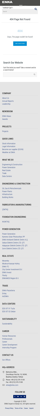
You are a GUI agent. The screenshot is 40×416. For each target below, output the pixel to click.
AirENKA (5, 296)
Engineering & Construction (12, 164)
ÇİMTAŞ (5, 209)
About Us (5, 98)
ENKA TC (5, 266)
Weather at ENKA (8, 152)
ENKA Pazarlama (8, 290)
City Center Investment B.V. (12, 269)
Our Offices (6, 360)
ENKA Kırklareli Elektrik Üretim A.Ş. (15, 240)
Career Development (9, 345)
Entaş (4, 293)
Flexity (4, 275)
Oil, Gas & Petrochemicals (11, 188)
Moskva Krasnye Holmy (11, 263)
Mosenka (5, 261)
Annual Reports (8, 101)
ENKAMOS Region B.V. (10, 278)
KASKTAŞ (5, 222)
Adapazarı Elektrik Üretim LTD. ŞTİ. (15, 245)
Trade (4, 173)
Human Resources (9, 336)
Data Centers (7, 176)
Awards (5, 119)
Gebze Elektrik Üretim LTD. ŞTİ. (13, 243)
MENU (23, 6)
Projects (5, 131)
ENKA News (6, 116)
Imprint (31, 408)
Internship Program (9, 347)
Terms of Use (19, 408)
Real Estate (6, 170)
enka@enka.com (12, 385)
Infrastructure (7, 194)
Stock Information (9, 143)
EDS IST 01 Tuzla (8, 308)
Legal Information (8, 146)
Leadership (6, 104)
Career (4, 342)
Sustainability (7, 324)
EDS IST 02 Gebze (8, 311)
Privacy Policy (9, 408)
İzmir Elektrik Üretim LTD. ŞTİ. (13, 248)
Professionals (7, 339)
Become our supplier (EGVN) (12, 149)
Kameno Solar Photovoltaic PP (13, 237)
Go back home (20, 43)
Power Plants (7, 191)
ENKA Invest (6, 272)
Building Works (7, 197)
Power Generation (8, 167)
